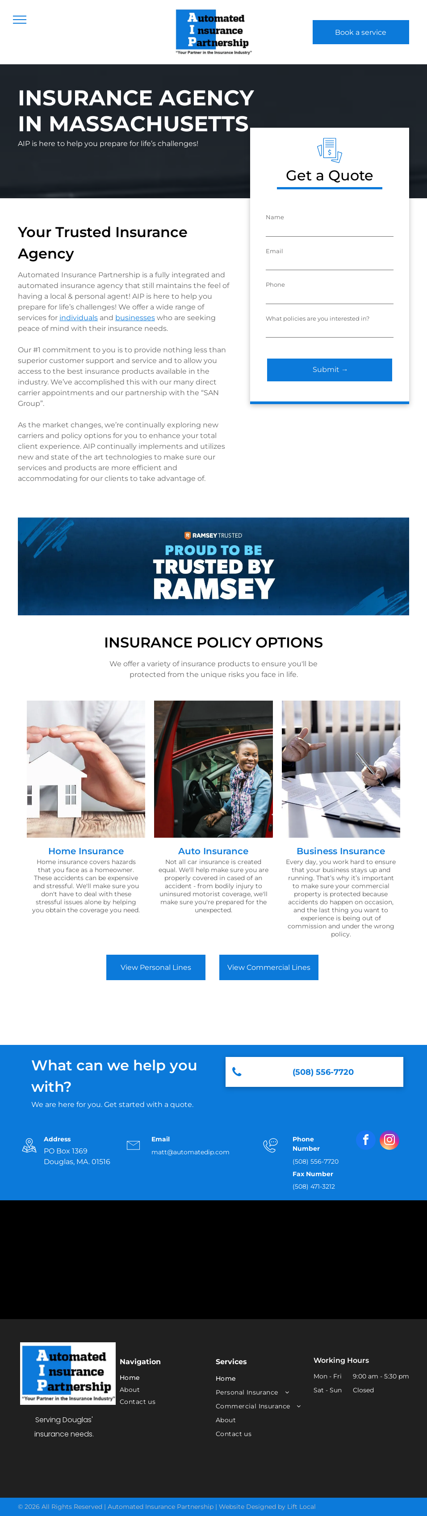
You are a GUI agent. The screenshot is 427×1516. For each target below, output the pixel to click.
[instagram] (389, 1141)
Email (274, 251)
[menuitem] (161, 1378)
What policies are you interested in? (317, 318)
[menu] (19, 19)
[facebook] (366, 1141)
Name (275, 217)
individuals (78, 317)
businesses (135, 317)
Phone (275, 284)
